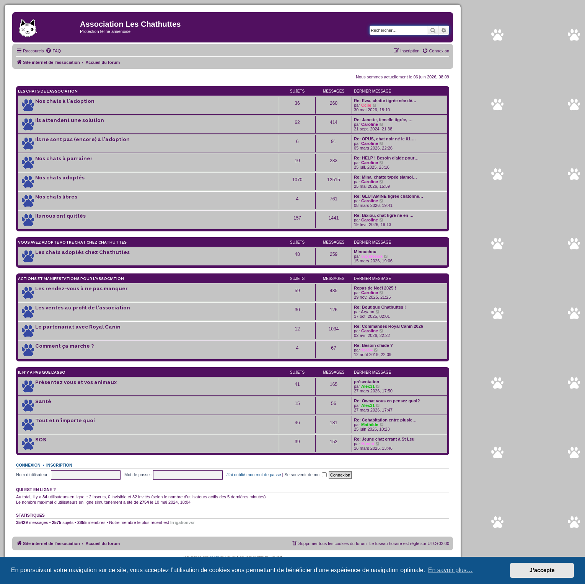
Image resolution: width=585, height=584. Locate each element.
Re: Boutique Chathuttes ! (380, 307)
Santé (43, 401)
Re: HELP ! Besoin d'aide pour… (386, 158)
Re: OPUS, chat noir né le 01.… (385, 139)
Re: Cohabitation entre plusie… (385, 420)
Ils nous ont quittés (60, 216)
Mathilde (369, 424)
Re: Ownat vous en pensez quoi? (387, 401)
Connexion (28, 465)
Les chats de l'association (48, 91)
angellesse (372, 256)
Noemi (367, 443)
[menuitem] (53, 50)
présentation (366, 381)
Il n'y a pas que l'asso (41, 372)
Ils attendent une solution (69, 120)
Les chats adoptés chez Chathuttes (82, 252)
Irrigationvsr (182, 522)
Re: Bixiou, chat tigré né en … (384, 215)
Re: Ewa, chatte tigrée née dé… (385, 100)
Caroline (369, 124)
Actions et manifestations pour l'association (71, 279)
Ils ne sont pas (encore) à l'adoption (82, 139)
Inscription (59, 465)
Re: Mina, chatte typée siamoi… (385, 177)
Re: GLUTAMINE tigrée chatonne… (388, 196)
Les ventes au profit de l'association (82, 308)
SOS (40, 439)
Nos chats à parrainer (64, 158)
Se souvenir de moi (306, 474)
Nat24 (367, 350)
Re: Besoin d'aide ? (373, 345)
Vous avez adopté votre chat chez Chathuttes (72, 242)
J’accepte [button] (542, 570)
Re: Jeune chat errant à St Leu (384, 439)
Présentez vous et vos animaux (76, 382)
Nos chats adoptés (60, 178)
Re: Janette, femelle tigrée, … (383, 119)
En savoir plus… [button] (450, 570)
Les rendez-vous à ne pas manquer (81, 288)
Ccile (366, 105)
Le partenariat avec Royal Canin (78, 327)
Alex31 (368, 386)
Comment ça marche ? (64, 346)
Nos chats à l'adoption (65, 101)
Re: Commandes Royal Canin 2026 (388, 326)
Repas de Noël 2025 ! (375, 288)
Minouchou (365, 251)
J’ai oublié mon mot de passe (254, 474)
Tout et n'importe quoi (65, 420)
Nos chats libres (56, 197)
